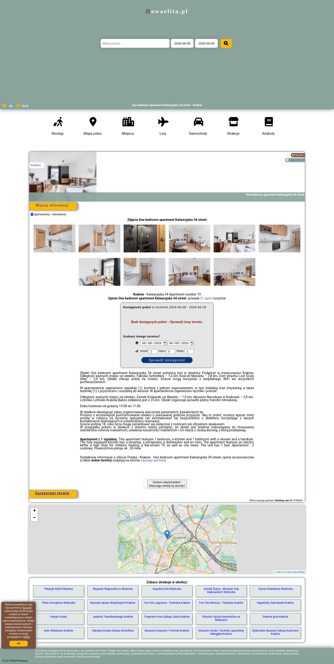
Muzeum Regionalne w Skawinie (113, 589)
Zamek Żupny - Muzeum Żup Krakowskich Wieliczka (221, 590)
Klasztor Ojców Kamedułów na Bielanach (221, 618)
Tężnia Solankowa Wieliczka (275, 589)
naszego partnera (153, 460)
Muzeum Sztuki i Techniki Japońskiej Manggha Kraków (221, 632)
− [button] (34, 518)
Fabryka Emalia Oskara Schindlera (113, 630)
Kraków (36, 165)
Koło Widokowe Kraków (58, 630)
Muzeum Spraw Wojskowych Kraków (112, 602)
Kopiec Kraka (59, 616)
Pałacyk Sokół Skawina (58, 589)
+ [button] (34, 511)
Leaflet (278, 572)
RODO (26, 637)
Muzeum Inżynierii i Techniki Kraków (167, 630)
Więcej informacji (52, 205)
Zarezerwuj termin (52, 493)
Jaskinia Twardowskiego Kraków (113, 616)
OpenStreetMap (296, 572)
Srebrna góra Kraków (275, 616)
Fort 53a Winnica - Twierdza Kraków (221, 602)
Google (27, 607)
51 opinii (206, 298)
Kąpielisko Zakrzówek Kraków (275, 602)
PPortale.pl (22, 661)
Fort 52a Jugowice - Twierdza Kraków (167, 602)
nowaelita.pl (167, 11)
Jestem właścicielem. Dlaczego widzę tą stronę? (167, 483)
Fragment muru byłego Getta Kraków (166, 616)
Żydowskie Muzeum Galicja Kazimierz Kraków (275, 632)
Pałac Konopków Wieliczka (58, 602)
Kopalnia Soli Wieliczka (167, 589)
